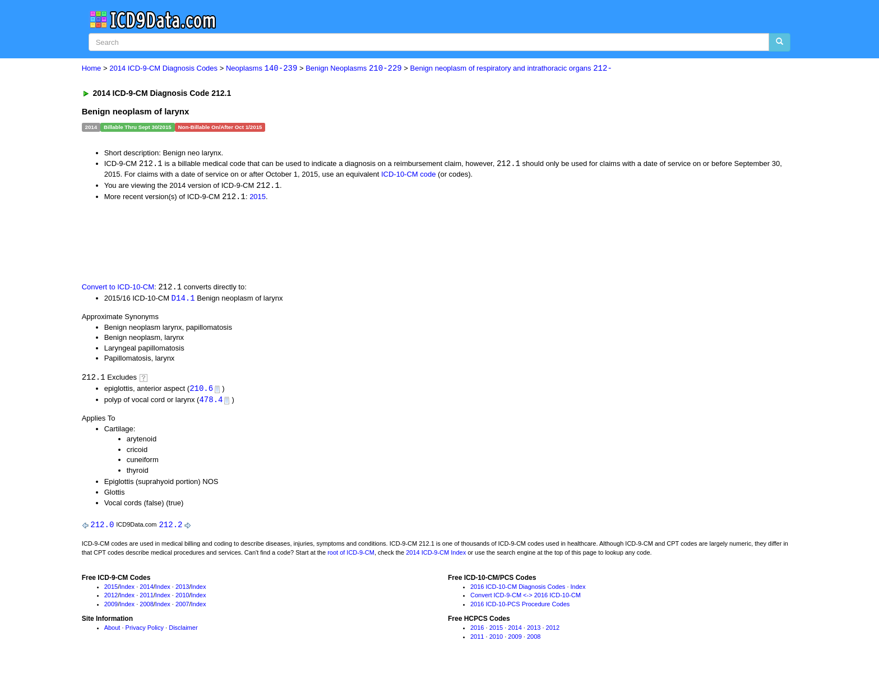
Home (91, 68)
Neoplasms (261, 68)
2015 (257, 197)
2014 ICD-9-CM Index (436, 555)
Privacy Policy (145, 631)
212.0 (102, 527)
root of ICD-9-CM (350, 555)
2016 (477, 631)
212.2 (170, 527)
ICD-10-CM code (408, 174)
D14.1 (183, 299)
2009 (111, 607)
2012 (111, 598)
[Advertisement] (282, 242)
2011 (146, 598)
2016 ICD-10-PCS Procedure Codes (520, 607)
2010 (182, 598)
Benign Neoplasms (354, 68)
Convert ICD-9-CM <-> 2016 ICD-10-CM (525, 598)
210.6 (201, 390)
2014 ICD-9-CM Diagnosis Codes (163, 68)
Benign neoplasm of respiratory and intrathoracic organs (511, 68)
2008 (146, 607)
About (112, 631)
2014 (146, 589)
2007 (182, 607)
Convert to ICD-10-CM (118, 288)
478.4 (211, 402)
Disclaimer (183, 631)
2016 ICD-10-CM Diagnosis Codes (517, 589)
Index (127, 589)
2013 (182, 589)
